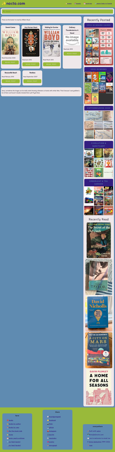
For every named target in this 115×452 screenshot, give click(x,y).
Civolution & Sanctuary (98, 144)
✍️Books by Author (14, 424)
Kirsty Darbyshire (95, 442)
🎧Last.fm (50, 435)
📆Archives (88, 3)
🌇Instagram (51, 431)
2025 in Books (99, 69)
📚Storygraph (52, 445)
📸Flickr (50, 424)
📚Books (77, 3)
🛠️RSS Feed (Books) (14, 445)
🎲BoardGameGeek (54, 417)
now (90, 445)
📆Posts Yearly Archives (15, 438)
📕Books (10, 420)
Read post (10, 62)
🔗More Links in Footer (103, 3)
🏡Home (68, 3)
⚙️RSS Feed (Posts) (13, 442)
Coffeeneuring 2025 (98, 108)
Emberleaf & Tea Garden (98, 182)
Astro (99, 431)
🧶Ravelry (50, 442)
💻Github (50, 427)
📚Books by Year (13, 427)
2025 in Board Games (99, 25)
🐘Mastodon (51, 438)
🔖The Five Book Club (14, 431)
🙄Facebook (51, 420)
